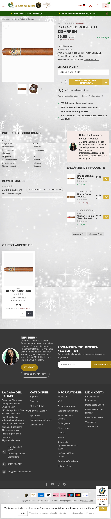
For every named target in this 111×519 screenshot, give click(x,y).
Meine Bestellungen (94, 405)
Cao (60, 23)
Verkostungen (36, 425)
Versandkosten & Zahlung (66, 417)
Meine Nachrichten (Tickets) (94, 411)
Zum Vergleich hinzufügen (69, 96)
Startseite (6, 19)
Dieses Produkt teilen (92, 96)
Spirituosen (35, 415)
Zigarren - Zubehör (38, 411)
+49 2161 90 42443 (93, 156)
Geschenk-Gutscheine (68, 461)
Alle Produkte (91, 427)
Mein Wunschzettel (94, 417)
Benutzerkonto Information (92, 398)
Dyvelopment (87, 500)
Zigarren (34, 397)
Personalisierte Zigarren (41, 420)
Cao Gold (78, 234)
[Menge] (22, 313)
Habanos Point (64, 466)
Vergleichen (90, 422)
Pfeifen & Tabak (37, 406)
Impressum (63, 397)
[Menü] (106, 487)
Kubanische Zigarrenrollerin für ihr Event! (68, 445)
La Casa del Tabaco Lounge (67, 455)
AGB (60, 401)
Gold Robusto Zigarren (25, 19)
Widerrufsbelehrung (67, 406)
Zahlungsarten (64, 423)
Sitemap (61, 437)
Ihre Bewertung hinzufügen (45, 190)
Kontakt (29, 367)
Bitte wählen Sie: (68, 67)
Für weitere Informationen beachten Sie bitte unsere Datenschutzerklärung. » (61, 513)
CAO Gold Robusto (18, 291)
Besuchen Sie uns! (35, 374)
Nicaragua (95, 234)
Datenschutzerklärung (68, 411)
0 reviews (80, 23)
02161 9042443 (15, 464)
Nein (23, 513)
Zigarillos (34, 401)
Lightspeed (66, 500)
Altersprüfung (64, 428)
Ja (102, 508)
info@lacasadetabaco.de (91, 153)
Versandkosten (68, 39)
